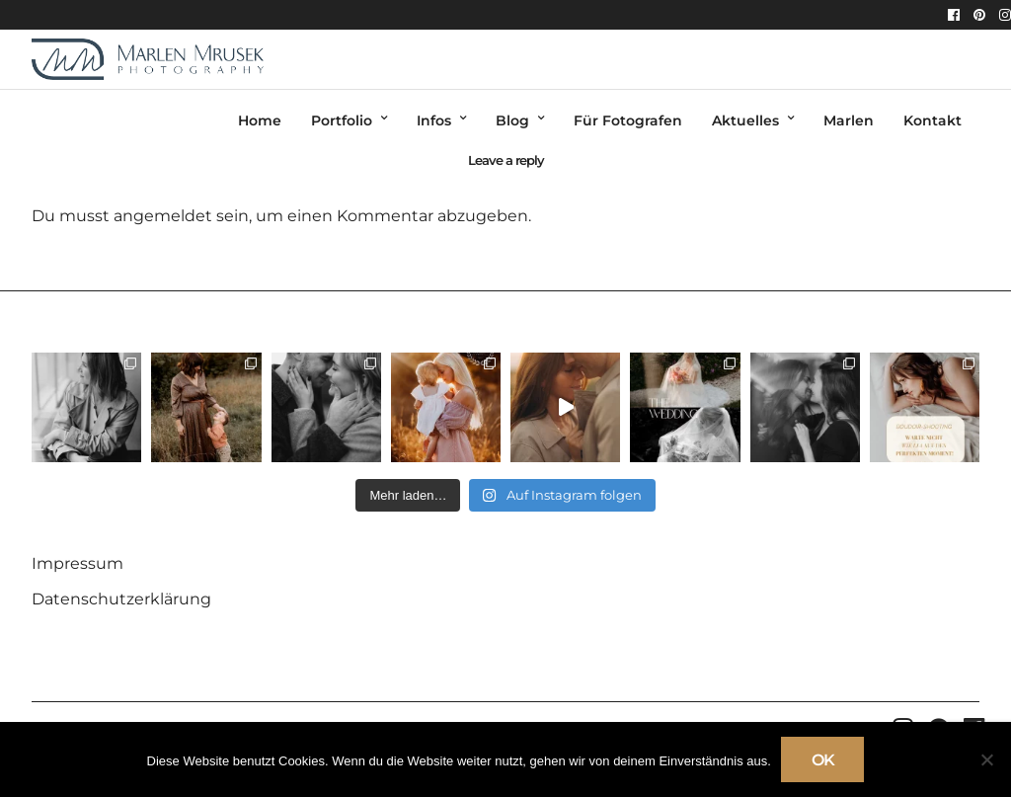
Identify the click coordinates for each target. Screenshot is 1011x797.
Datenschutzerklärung (121, 599)
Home (259, 120)
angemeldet (163, 215)
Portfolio (341, 120)
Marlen (848, 120)
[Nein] (986, 759)
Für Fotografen (628, 120)
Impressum (77, 563)
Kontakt (932, 120)
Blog (512, 120)
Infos (434, 120)
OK (823, 760)
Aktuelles (745, 120)
